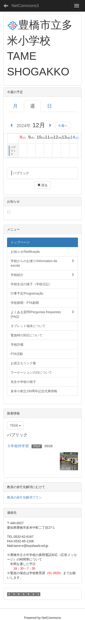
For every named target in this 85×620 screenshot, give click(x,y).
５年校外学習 (18, 446)
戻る (42, 185)
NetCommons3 (25, 5)
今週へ (63, 125)
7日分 (15, 425)
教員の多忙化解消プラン (24, 497)
